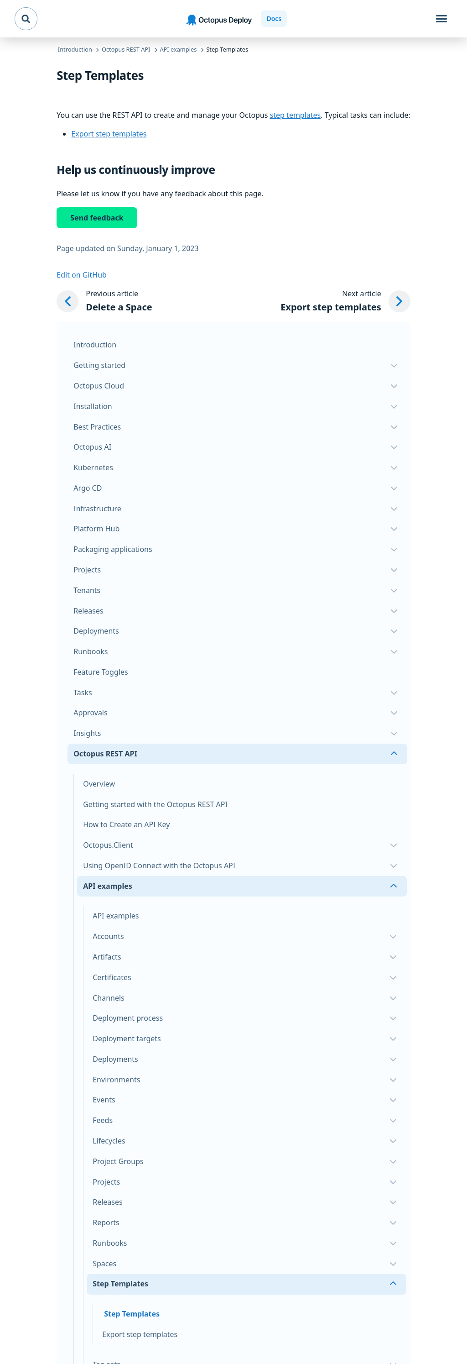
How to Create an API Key (126, 824)
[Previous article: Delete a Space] (104, 301)
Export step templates (108, 134)
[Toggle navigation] (441, 19)
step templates (295, 115)
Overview (99, 784)
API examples (116, 916)
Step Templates (132, 1314)
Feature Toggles (100, 672)
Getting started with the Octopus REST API (155, 804)
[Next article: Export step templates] (345, 301)
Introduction (94, 345)
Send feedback (96, 218)
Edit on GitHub (82, 275)
